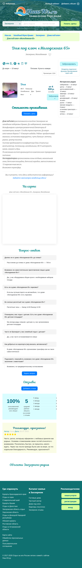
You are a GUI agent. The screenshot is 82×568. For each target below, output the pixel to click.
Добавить (70, 3)
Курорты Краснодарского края (14, 494)
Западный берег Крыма (23, 36)
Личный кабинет (52, 4)
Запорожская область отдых (13, 509)
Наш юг (8, 36)
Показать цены (29, 114)
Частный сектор (35, 501)
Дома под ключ (53, 36)
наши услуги (70, 496)
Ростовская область (10, 524)
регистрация (70, 502)
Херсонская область (10, 512)
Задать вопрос (29, 373)
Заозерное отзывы (36, 510)
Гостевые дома (35, 498)
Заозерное (40, 36)
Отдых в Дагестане (10, 506)
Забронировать (55, 96)
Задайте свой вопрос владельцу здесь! (29, 178)
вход (70, 508)
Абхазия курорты (9, 521)
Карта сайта (7, 535)
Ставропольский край (11, 500)
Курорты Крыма (8, 503)
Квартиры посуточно (37, 507)
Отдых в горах (8, 497)
